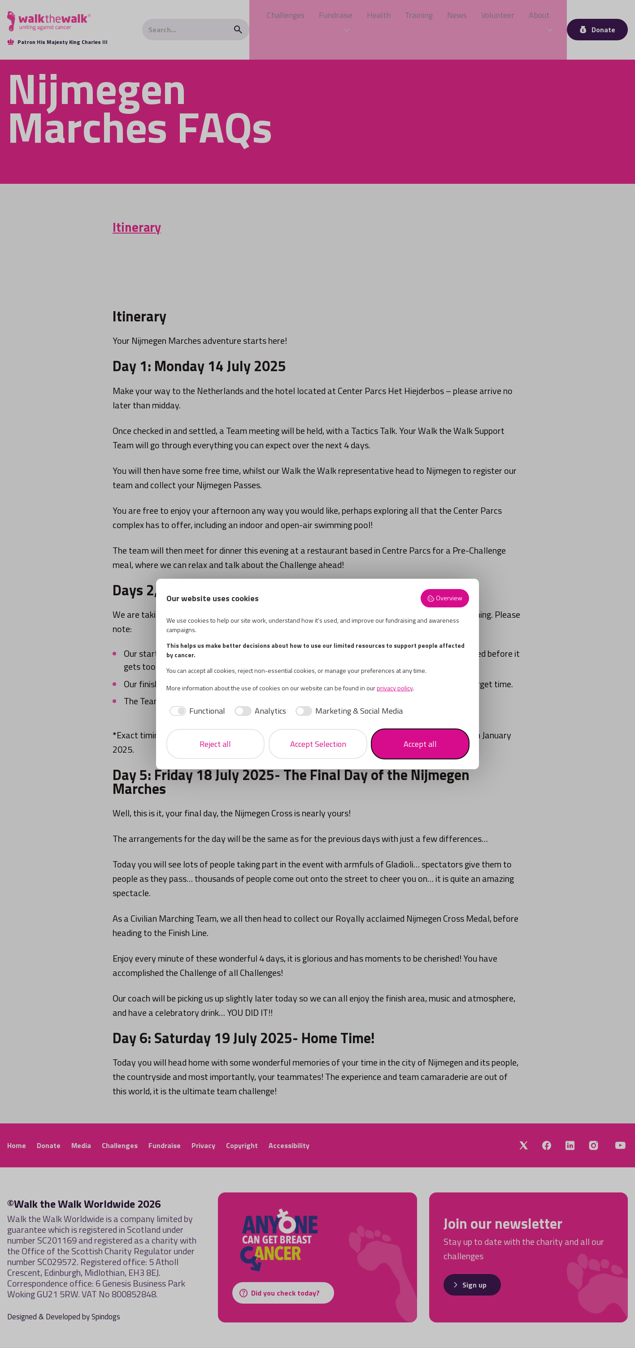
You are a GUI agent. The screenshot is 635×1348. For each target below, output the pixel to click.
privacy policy (395, 688)
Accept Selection (318, 744)
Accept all (420, 744)
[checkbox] (196, 711)
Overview (444, 598)
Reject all (215, 744)
